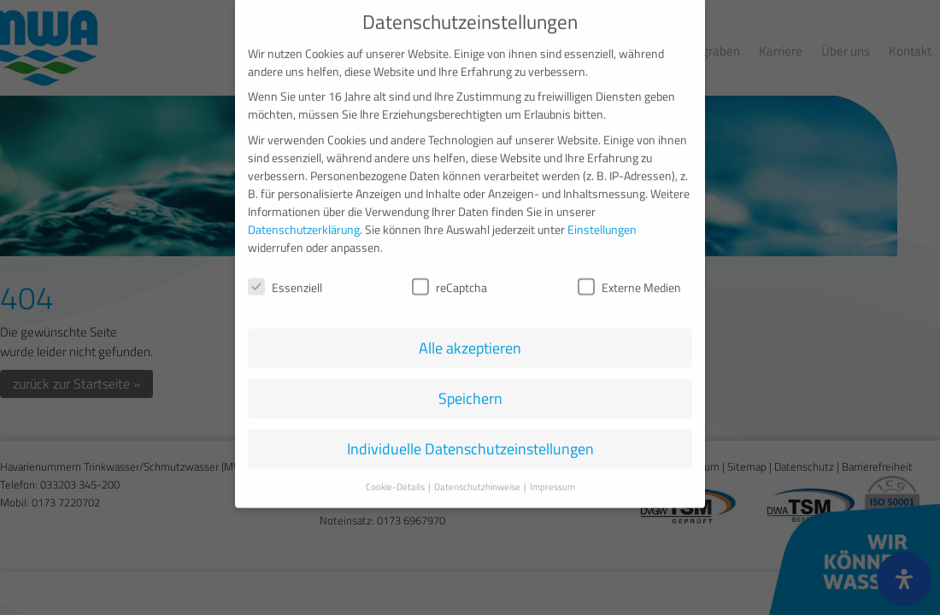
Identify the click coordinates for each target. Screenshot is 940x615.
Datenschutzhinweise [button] (478, 474)
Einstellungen (602, 216)
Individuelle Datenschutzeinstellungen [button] (470, 436)
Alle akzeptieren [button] (470, 335)
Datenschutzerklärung (304, 216)
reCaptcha (449, 274)
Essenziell (285, 274)
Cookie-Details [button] (396, 474)
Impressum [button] (552, 474)
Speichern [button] (470, 385)
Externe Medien (629, 274)
